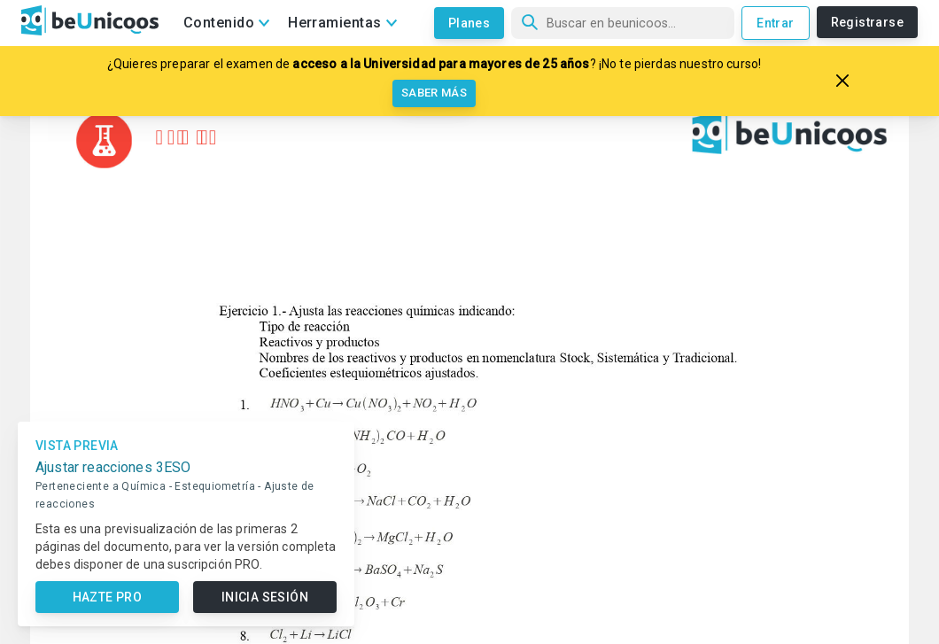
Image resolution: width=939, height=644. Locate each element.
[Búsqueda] (622, 23)
